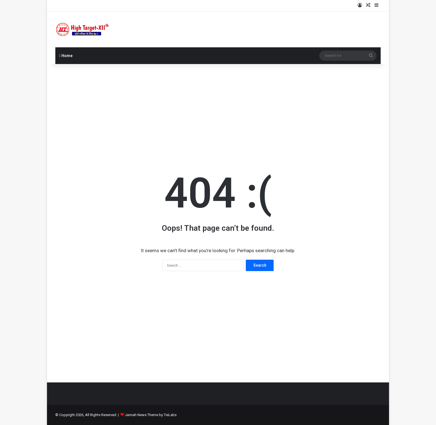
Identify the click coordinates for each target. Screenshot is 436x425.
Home (66, 55)
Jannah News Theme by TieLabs (151, 415)
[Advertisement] (218, 109)
